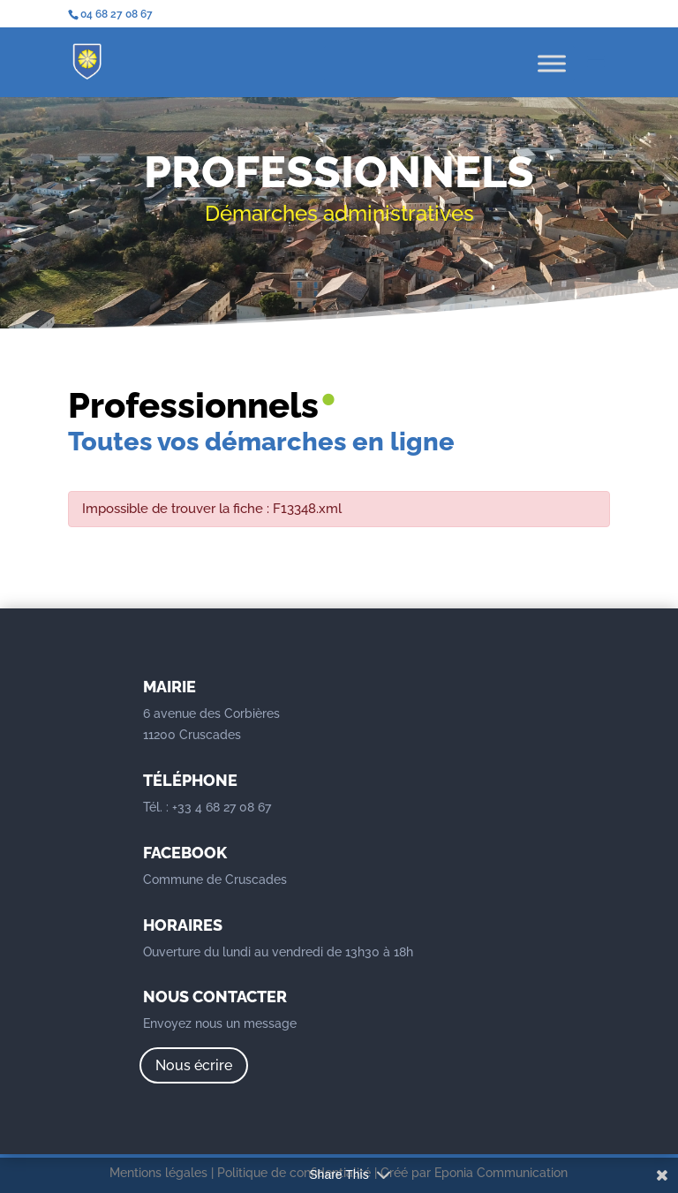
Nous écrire (193, 1065)
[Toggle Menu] (552, 63)
